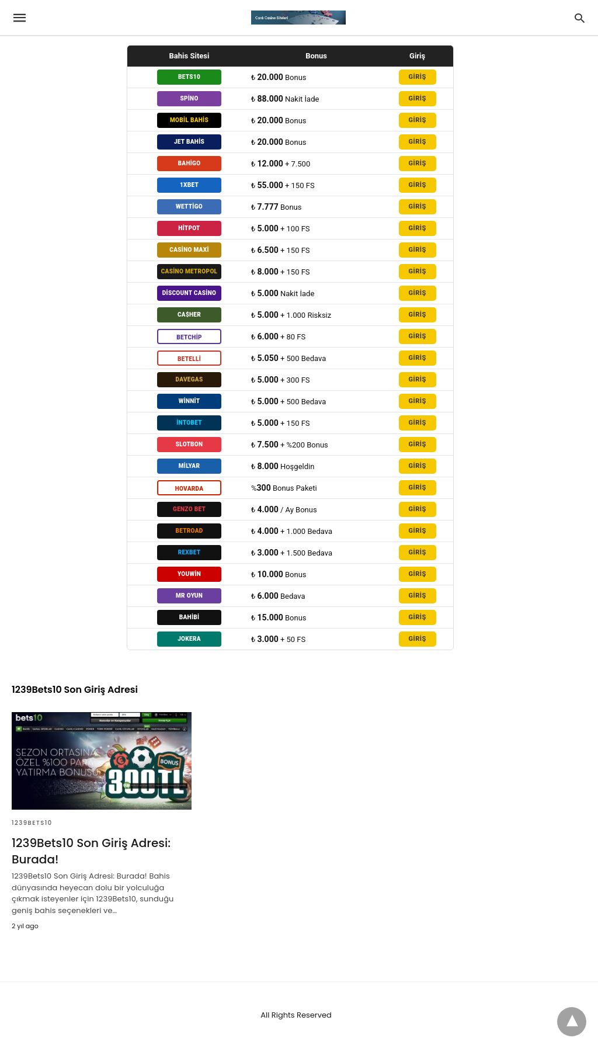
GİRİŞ (417, 77)
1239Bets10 (32, 822)
